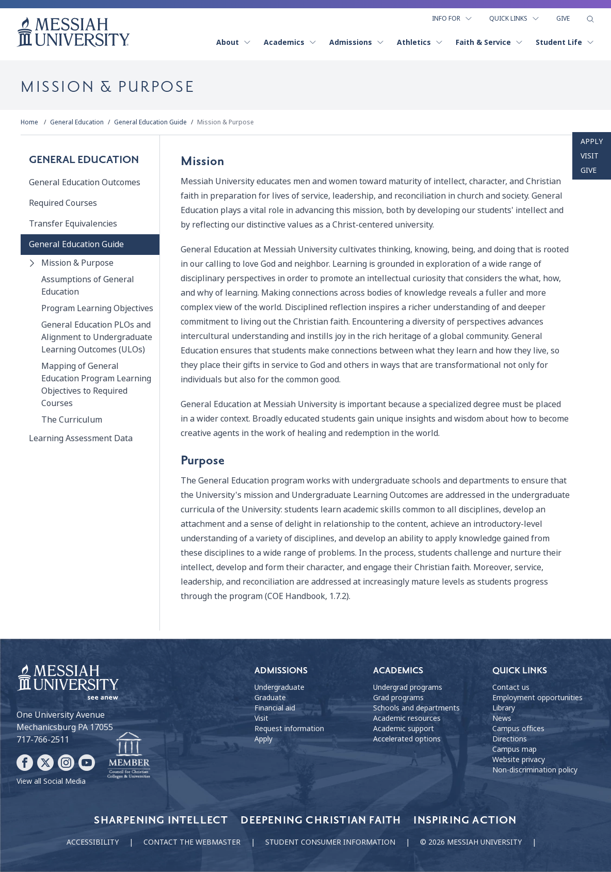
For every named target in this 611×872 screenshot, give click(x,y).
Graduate (270, 697)
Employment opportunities (537, 697)
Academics (290, 42)
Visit (590, 156)
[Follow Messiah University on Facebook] (25, 762)
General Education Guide (150, 122)
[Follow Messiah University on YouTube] (86, 762)
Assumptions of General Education (87, 285)
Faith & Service (489, 42)
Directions (509, 739)
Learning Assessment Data (81, 438)
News (501, 718)
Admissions (356, 42)
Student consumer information (330, 842)
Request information (289, 728)
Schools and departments (416, 708)
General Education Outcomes (84, 182)
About (233, 42)
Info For (452, 18)
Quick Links (514, 18)
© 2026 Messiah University (471, 842)
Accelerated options (407, 739)
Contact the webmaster (191, 842)
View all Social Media (51, 781)
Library (503, 708)
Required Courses (63, 203)
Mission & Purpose (225, 122)
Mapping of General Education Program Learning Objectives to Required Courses (96, 384)
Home (29, 122)
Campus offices (518, 728)
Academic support (403, 728)
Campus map (514, 749)
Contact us (510, 687)
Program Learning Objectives (97, 308)
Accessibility (93, 842)
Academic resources (407, 718)
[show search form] (590, 19)
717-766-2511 (43, 740)
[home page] (73, 32)
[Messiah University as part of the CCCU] (128, 756)
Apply (592, 141)
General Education (77, 122)
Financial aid (274, 708)
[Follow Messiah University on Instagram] (66, 762)
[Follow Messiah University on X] (45, 762)
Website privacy (518, 759)
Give (563, 18)
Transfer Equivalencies (73, 224)
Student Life (565, 42)
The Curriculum (71, 420)
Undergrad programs (407, 687)
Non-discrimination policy (534, 770)
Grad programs (398, 697)
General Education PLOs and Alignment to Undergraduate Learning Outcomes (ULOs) (96, 337)
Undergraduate (279, 687)
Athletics (420, 42)
